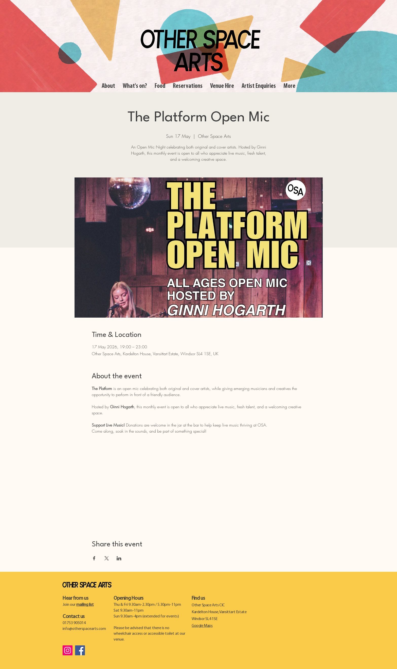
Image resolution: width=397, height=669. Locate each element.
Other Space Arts (87, 585)
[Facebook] (80, 650)
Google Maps (202, 626)
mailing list (85, 605)
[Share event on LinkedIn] (119, 558)
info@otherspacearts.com (84, 629)
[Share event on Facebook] (94, 558)
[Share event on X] (106, 558)
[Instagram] (68, 650)
